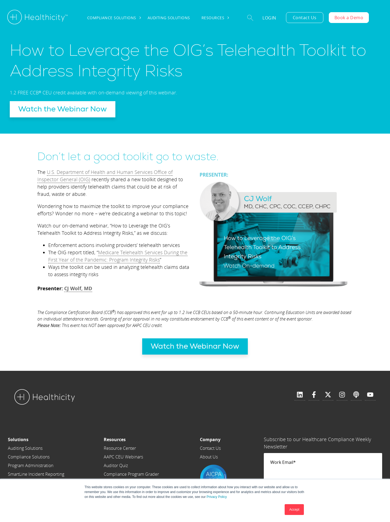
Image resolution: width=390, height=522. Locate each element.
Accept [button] (294, 509)
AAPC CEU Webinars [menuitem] (123, 457)
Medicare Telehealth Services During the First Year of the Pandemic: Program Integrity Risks (117, 256)
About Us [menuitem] (209, 457)
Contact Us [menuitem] (210, 448)
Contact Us (305, 18)
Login (269, 18)
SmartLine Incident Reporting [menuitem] (36, 474)
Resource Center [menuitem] (120, 448)
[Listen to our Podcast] (356, 395)
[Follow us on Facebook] (313, 395)
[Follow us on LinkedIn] (299, 395)
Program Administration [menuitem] (30, 465)
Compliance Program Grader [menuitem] (131, 474)
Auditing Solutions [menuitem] (169, 17)
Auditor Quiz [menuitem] (116, 465)
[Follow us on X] (328, 395)
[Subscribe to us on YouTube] (370, 395)
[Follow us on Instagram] (342, 395)
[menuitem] (36, 439)
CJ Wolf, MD (78, 288)
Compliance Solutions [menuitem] (111, 17)
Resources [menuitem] (213, 17)
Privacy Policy (217, 497)
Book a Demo (348, 18)
